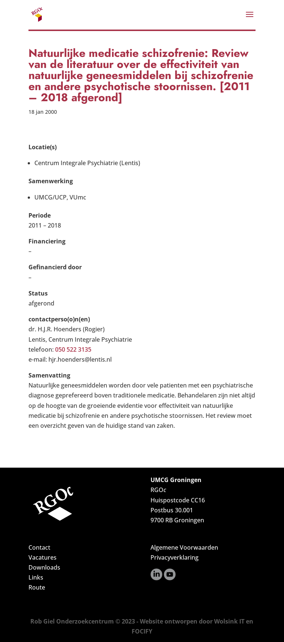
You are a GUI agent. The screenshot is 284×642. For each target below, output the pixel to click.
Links (35, 577)
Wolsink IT (229, 621)
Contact (39, 547)
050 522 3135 (73, 349)
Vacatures (42, 557)
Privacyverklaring (175, 557)
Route (36, 587)
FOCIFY (142, 631)
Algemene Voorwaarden (184, 547)
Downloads (44, 567)
